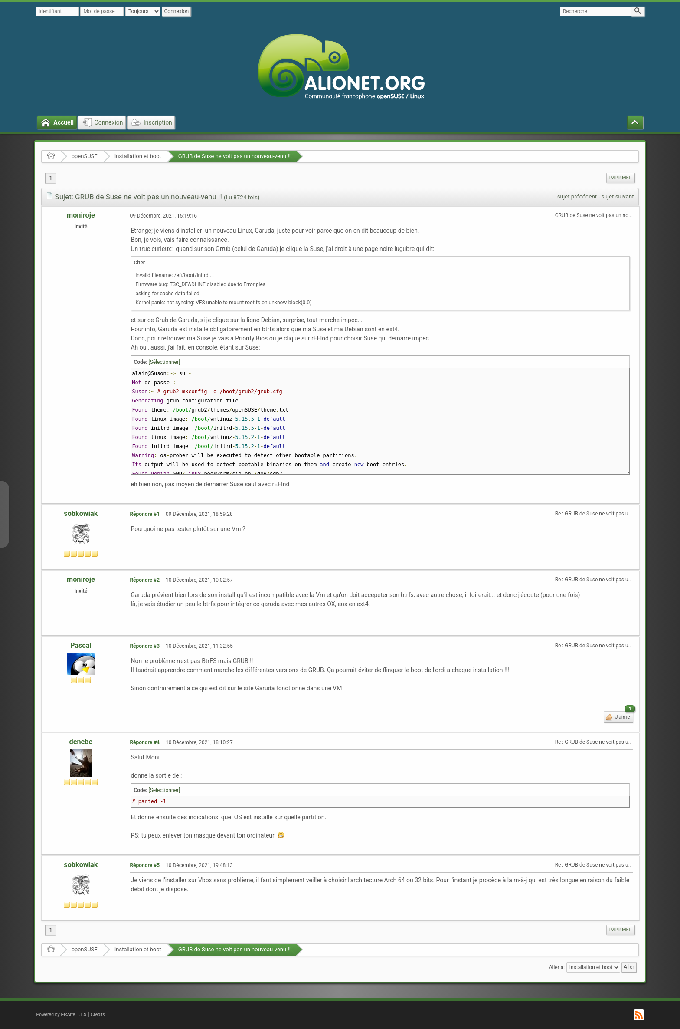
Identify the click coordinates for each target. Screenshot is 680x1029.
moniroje (81, 215)
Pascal (81, 645)
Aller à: (557, 967)
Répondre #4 (145, 742)
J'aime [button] (623, 715)
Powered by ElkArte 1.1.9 (61, 1014)
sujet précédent (577, 196)
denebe (81, 742)
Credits (98, 1014)
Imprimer (620, 178)
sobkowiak (81, 513)
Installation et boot (137, 156)
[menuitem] (620, 178)
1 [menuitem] (50, 178)
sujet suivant (618, 196)
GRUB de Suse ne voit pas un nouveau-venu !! (234, 156)
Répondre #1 (145, 514)
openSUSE (85, 156)
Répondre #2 (145, 580)
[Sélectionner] (164, 362)
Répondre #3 (145, 646)
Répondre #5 (145, 865)
